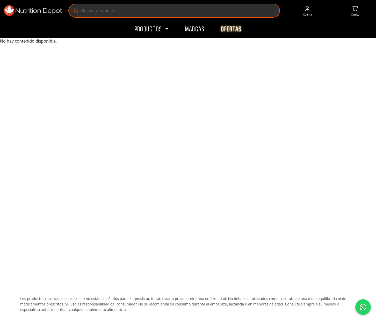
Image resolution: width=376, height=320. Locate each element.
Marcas (195, 29)
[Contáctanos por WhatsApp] (363, 307)
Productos (149, 29)
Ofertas (231, 29)
